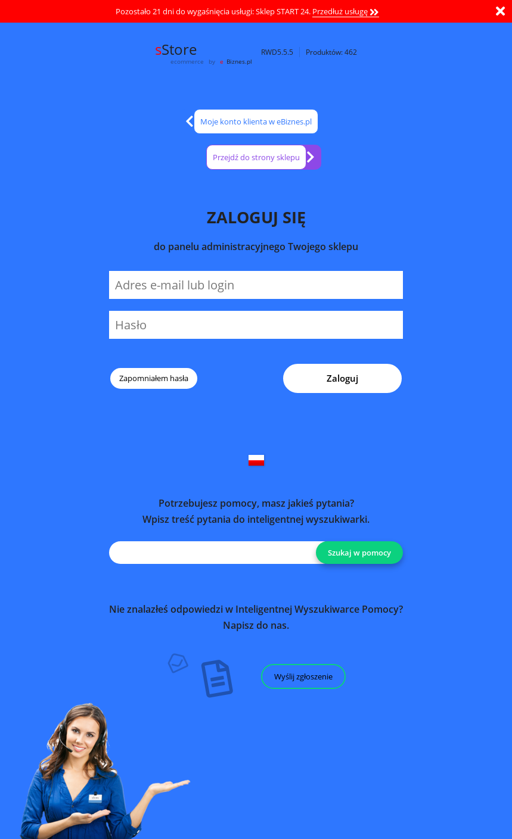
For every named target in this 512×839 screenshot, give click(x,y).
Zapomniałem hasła (153, 378)
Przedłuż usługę (345, 11)
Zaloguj (342, 378)
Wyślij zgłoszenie (303, 676)
